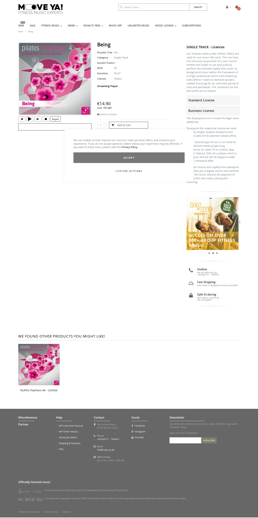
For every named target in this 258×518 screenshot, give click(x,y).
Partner (23, 425)
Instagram (138, 432)
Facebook (138, 426)
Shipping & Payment (70, 443)
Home (20, 31)
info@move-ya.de (105, 450)
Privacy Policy (129, 147)
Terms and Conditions (29, 512)
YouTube (138, 437)
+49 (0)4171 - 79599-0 (208, 275)
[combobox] (153, 7)
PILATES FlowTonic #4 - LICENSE (39, 390)
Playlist (55, 119)
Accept (129, 157)
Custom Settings (129, 170)
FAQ (61, 449)
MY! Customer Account (71, 426)
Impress (67, 512)
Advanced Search (68, 437)
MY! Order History (68, 432)
